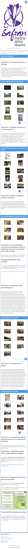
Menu (26, 2)
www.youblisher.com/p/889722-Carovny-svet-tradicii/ (12, 271)
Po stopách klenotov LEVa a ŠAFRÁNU (15, 52)
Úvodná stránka (4, 52)
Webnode (17, 547)
